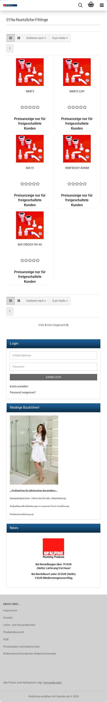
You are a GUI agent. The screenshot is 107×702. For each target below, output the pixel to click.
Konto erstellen (19, 386)
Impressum (10, 610)
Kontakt (8, 617)
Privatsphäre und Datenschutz (21, 646)
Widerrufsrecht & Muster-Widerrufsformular (29, 653)
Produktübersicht (13, 632)
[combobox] (36, 38)
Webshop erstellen (39, 696)
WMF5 (30, 91)
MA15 (30, 168)
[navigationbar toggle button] (101, 5)
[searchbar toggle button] (80, 5)
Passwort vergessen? (23, 392)
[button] (10, 38)
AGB (6, 639)
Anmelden (53, 377)
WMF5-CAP (77, 91)
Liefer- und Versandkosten (19, 624)
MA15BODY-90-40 (30, 244)
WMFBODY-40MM (77, 168)
